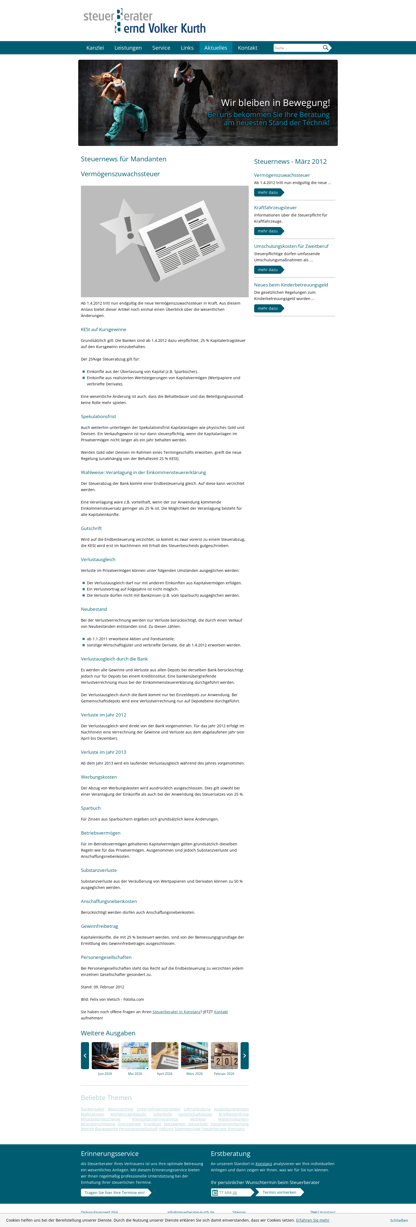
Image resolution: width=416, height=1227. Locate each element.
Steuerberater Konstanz (223, 1128)
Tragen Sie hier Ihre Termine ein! (115, 1192)
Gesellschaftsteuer (195, 1114)
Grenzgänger (129, 1123)
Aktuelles (215, 47)
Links (187, 47)
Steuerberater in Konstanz (177, 1011)
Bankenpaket (92, 1109)
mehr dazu (268, 192)
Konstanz (264, 1163)
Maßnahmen (92, 1114)
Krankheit (152, 1123)
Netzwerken (175, 1123)
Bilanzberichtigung (98, 1123)
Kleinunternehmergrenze (155, 1119)
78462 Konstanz (322, 1212)
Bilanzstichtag (120, 1109)
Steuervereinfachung (230, 1123)
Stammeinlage (188, 1128)
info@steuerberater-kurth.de (191, 1212)
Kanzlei (95, 47)
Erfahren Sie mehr (312, 1220)
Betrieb (87, 1128)
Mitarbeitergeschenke (101, 1119)
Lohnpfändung (197, 1109)
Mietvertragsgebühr (128, 1114)
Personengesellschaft (138, 1128)
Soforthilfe (162, 1114)
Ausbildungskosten (231, 1109)
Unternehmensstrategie (158, 1109)
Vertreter (198, 1119)
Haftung (166, 1128)
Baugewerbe (106, 1128)
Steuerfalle (198, 1123)
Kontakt (247, 47)
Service (161, 47)
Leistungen (128, 47)
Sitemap (239, 1212)
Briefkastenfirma (234, 1114)
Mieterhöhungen (233, 1119)
